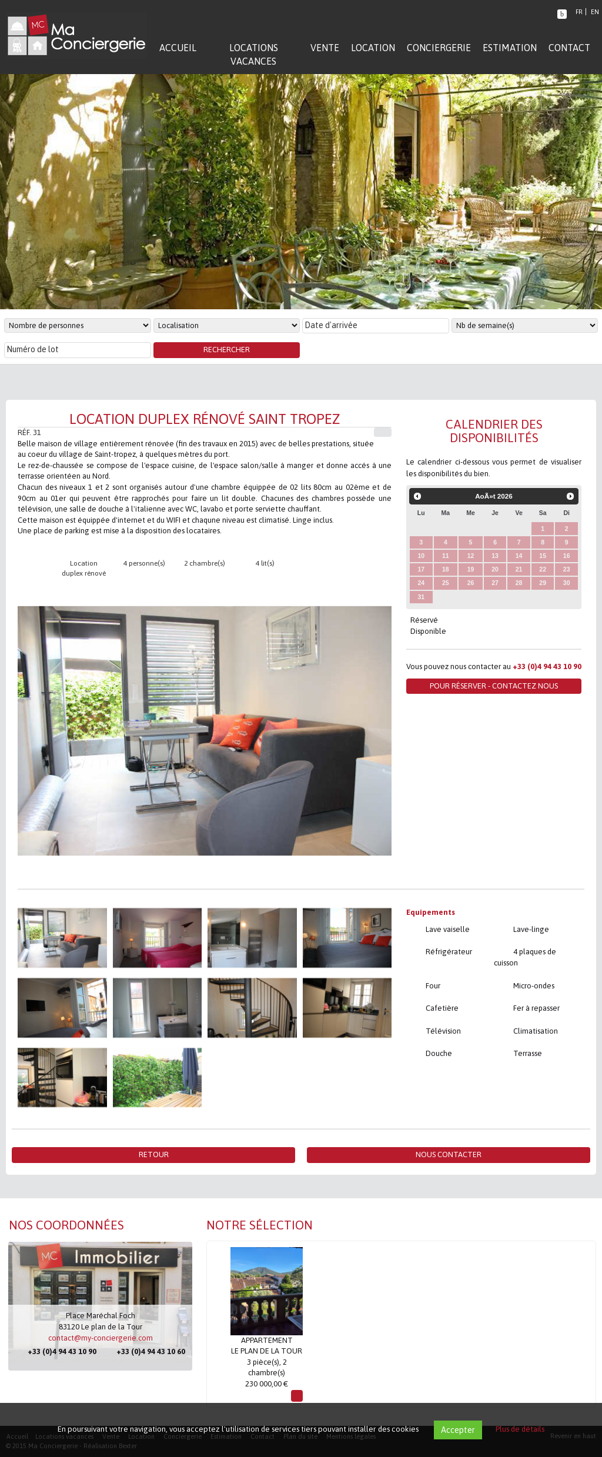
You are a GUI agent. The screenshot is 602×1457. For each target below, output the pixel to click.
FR (579, 11)
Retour (154, 1154)
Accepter (458, 1430)
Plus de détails (520, 1429)
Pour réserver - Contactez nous (494, 685)
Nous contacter (448, 1154)
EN (595, 11)
